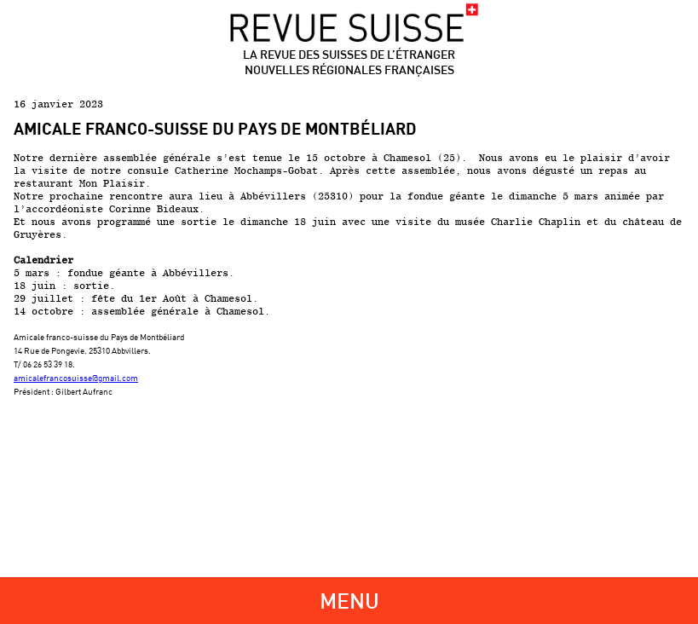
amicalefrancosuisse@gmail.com (76, 378)
